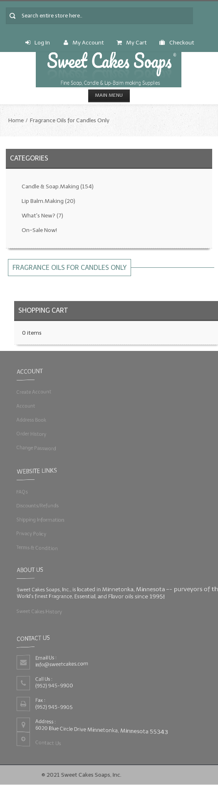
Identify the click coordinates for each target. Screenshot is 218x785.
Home (16, 120)
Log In (37, 42)
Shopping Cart (43, 310)
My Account (84, 42)
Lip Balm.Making (48, 201)
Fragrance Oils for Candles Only (69, 120)
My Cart (131, 42)
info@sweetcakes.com (61, 664)
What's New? (42, 215)
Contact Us (47, 744)
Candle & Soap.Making (58, 186)
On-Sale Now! (39, 230)
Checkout (176, 42)
